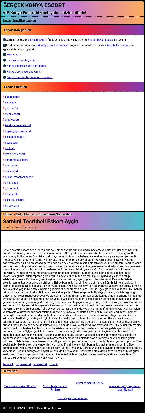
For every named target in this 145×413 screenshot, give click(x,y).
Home (7, 20)
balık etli (8, 364)
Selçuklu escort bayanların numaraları (44, 214)
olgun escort (23, 364)
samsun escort (37, 39)
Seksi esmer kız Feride (90, 383)
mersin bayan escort (100, 39)
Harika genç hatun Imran (72, 398)
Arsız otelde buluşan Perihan (55, 388)
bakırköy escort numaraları (52, 45)
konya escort (14, 54)
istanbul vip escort (118, 45)
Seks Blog (18, 20)
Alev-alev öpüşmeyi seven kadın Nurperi (125, 388)
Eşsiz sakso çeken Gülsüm (20, 386)
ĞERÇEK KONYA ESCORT (34, 5)
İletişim (31, 20)
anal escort (40, 364)
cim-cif (53, 364)
